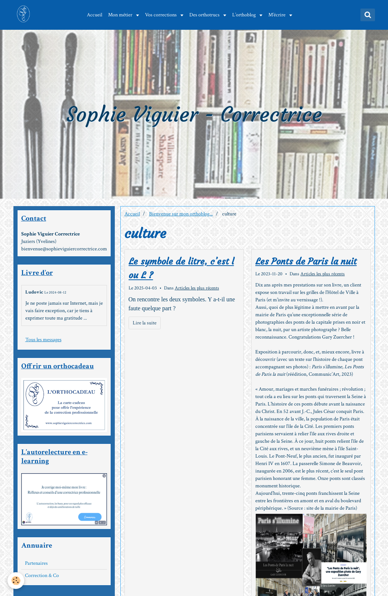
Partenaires (36, 563)
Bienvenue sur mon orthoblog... (181, 214)
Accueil (95, 15)
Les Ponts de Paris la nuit (306, 261)
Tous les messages (43, 339)
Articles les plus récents (197, 288)
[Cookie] (15, 580)
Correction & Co (42, 575)
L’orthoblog (245, 15)
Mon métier (121, 15)
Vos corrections (162, 15)
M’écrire (278, 15)
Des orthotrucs (205, 15)
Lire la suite (145, 323)
